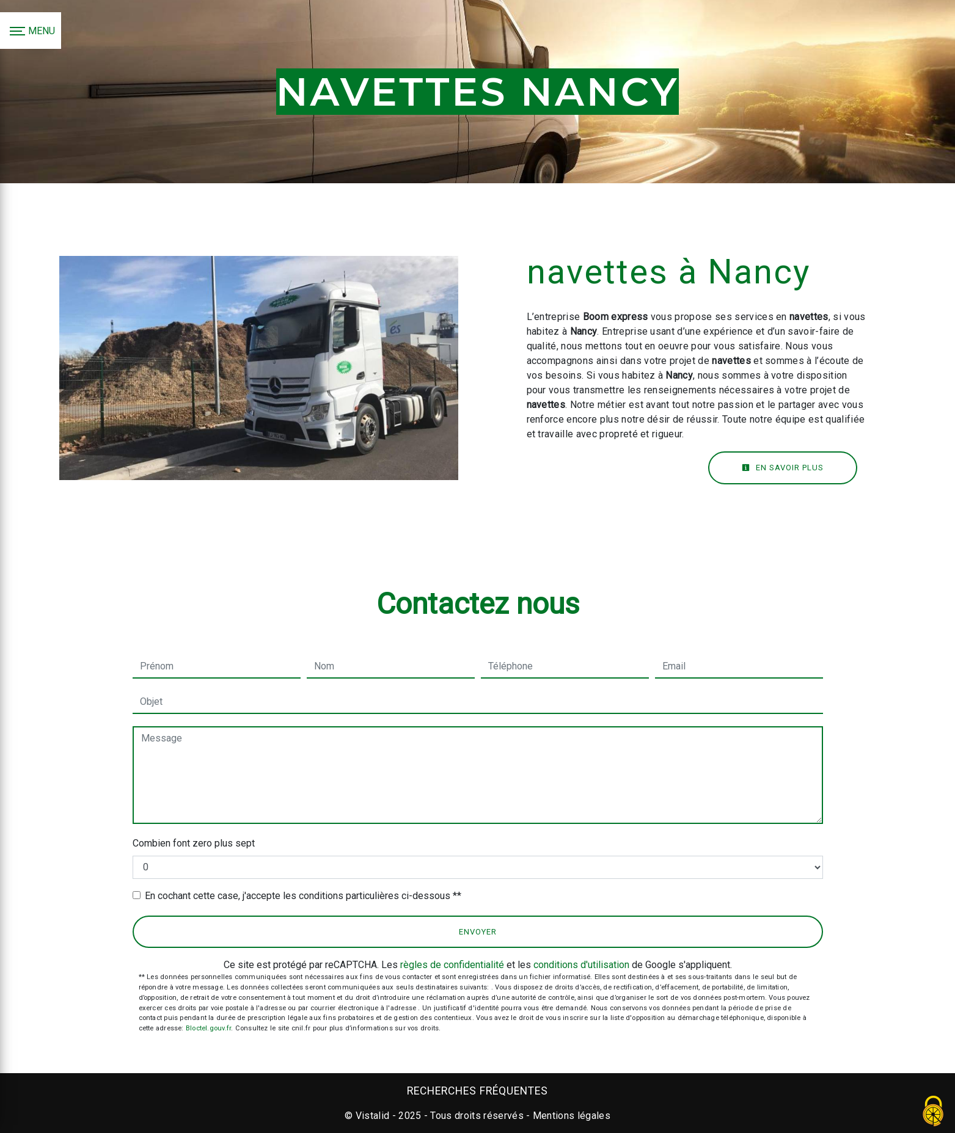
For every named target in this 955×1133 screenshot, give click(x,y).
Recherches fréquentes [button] (477, 1091)
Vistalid (373, 1115)
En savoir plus (783, 467)
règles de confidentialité (452, 965)
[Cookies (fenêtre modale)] (933, 1112)
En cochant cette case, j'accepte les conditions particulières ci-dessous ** (303, 896)
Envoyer (478, 931)
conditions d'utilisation (581, 965)
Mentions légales (570, 1115)
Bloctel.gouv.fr (208, 1028)
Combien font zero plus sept (194, 843)
